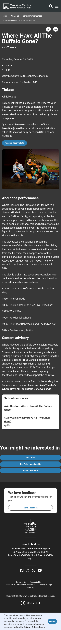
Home (4, 16)
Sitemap (30, 587)
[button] (48, 29)
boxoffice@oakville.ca (14, 128)
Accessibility (35, 582)
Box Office (30, 458)
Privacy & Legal (45, 585)
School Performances (32, 16)
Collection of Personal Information (20, 585)
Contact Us (21, 582)
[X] (33, 570)
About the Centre (30, 470)
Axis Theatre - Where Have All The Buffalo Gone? (28, 408)
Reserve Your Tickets (14, 143)
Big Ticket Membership (30, 464)
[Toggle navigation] (56, 6)
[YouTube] (40, 570)
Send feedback (30, 508)
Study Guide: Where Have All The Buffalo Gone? (27, 419)
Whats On (15, 16)
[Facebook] (21, 570)
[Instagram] (27, 570)
